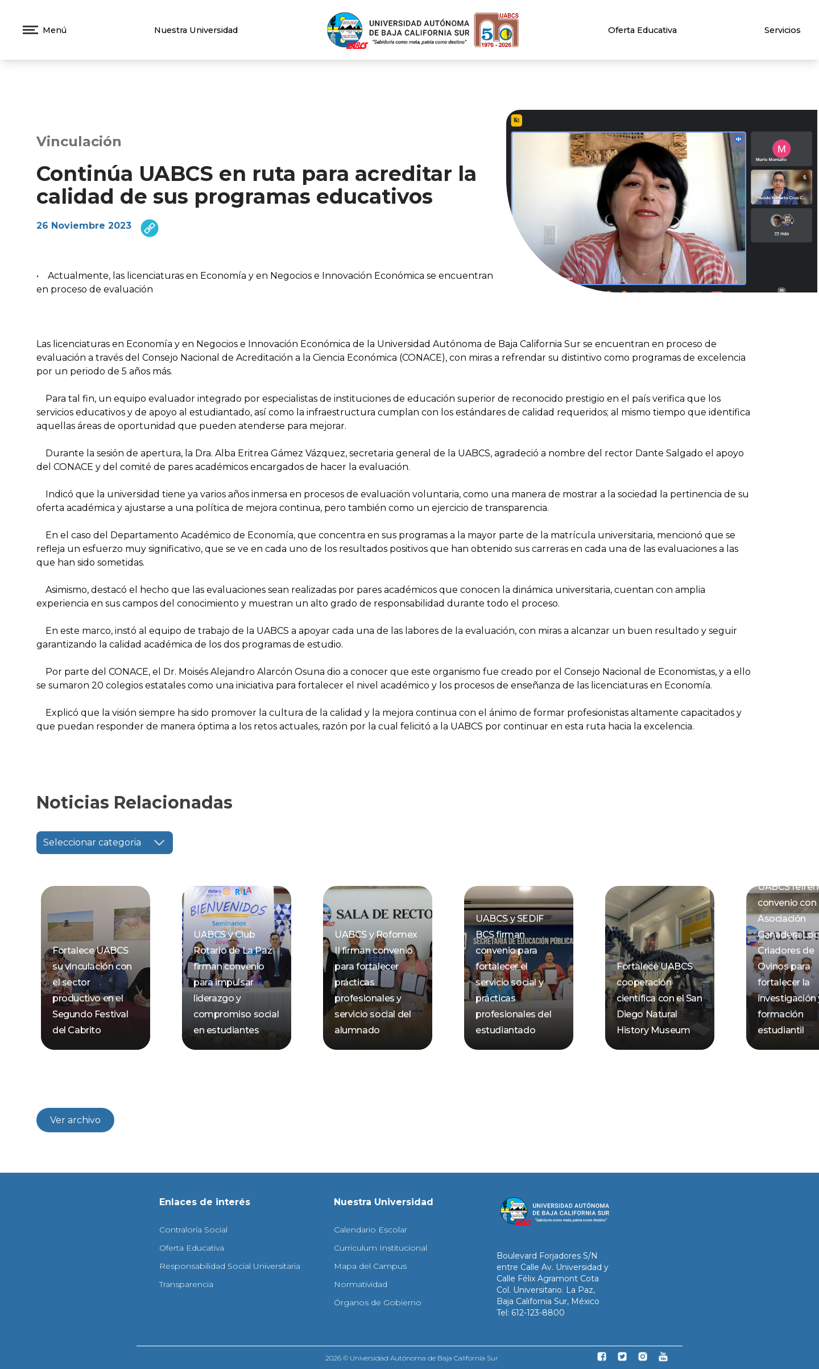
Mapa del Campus (370, 1266)
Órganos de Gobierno (377, 1302)
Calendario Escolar (370, 1229)
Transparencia (186, 1284)
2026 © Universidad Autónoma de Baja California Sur (411, 1358)
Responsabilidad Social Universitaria (229, 1266)
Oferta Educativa (642, 30)
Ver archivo (75, 1120)
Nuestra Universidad (196, 30)
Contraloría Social (193, 1229)
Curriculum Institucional (380, 1248)
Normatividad (360, 1284)
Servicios (782, 30)
